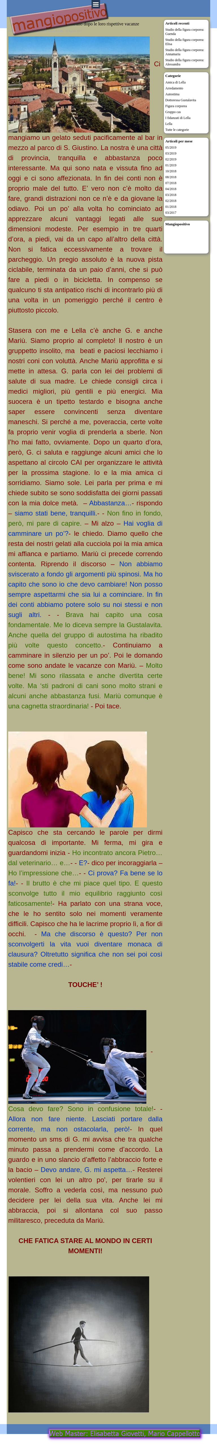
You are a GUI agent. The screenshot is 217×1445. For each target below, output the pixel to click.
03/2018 (170, 195)
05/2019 (170, 147)
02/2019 (170, 159)
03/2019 (170, 153)
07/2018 (170, 183)
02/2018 (170, 201)
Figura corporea (176, 106)
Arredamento (174, 88)
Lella (168, 124)
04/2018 (170, 189)
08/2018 (170, 177)
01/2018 (170, 207)
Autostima (172, 94)
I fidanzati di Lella (177, 118)
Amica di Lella (175, 82)
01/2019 (170, 165)
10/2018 (170, 171)
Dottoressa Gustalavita (180, 100)
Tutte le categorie (177, 130)
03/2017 (170, 213)
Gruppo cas (173, 112)
